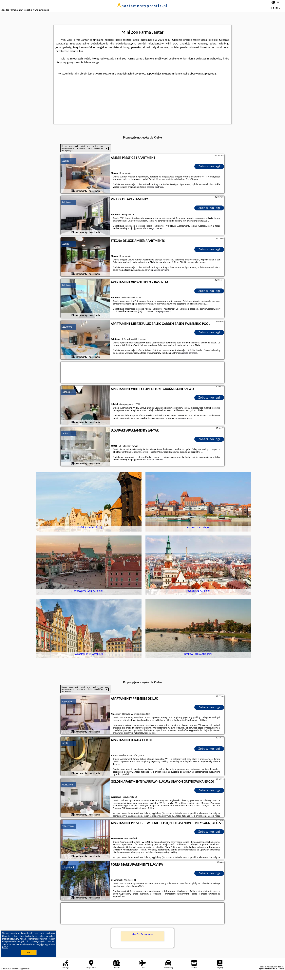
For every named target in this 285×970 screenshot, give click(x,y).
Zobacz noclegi (209, 166)
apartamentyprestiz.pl (142, 5)
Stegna (65, 160)
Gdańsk (66, 392)
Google (6, 936)
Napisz (281, 968)
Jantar (65, 433)
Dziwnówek (68, 867)
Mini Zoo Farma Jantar (142, 934)
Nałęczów (67, 701)
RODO (5, 947)
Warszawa (67, 784)
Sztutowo (67, 202)
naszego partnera (155, 187)
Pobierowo (68, 826)
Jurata (65, 743)
